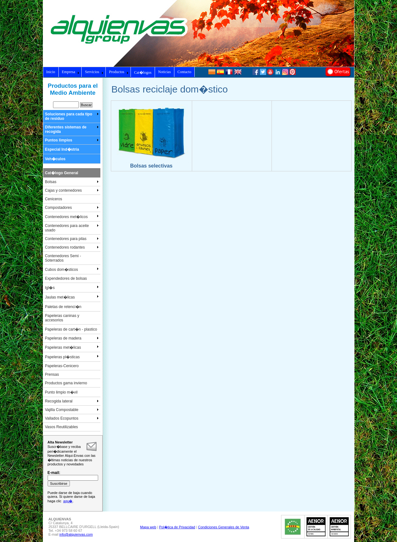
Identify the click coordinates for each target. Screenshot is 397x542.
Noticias (164, 72)
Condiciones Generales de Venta (223, 527)
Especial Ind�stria (62, 149)
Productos (119, 72)
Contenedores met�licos (72, 216)
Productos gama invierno (66, 383)
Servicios (94, 72)
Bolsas (72, 182)
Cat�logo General (61, 173)
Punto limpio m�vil (61, 392)
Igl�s (72, 287)
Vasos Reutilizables (61, 427)
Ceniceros (53, 199)
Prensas (52, 374)
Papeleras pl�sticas (72, 356)
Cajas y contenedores (72, 190)
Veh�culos (55, 159)
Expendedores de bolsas (66, 278)
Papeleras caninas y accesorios (62, 317)
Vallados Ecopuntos (72, 418)
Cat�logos (142, 72)
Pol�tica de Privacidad (177, 527)
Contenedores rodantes (72, 247)
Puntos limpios (72, 140)
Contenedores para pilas (72, 239)
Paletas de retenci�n (63, 307)
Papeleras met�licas (72, 347)
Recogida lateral (72, 401)
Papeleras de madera (72, 338)
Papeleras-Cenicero (62, 366)
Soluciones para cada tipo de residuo (72, 116)
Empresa (71, 72)
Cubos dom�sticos (72, 269)
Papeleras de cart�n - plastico (71, 329)
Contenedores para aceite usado (72, 227)
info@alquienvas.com (76, 534)
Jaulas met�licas (72, 296)
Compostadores (72, 207)
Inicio (50, 72)
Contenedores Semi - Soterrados (63, 258)
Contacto (184, 72)
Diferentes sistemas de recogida (72, 129)
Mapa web (148, 527)
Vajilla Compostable (72, 410)
